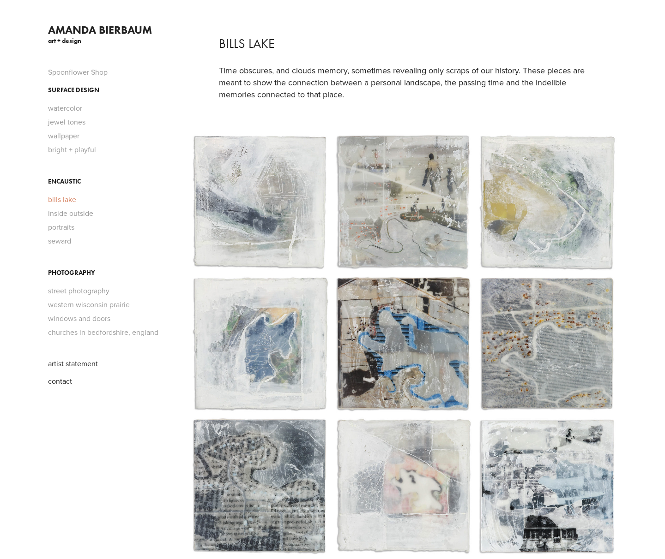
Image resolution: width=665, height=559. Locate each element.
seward (59, 241)
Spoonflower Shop (78, 72)
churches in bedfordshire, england (103, 332)
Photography (71, 273)
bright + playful (72, 149)
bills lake (62, 199)
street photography (78, 290)
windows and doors (79, 318)
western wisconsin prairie (89, 304)
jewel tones (66, 122)
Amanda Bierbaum (100, 29)
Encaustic (64, 181)
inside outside (70, 213)
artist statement (73, 363)
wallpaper (63, 136)
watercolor (65, 108)
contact (60, 381)
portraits (61, 227)
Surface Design (73, 90)
